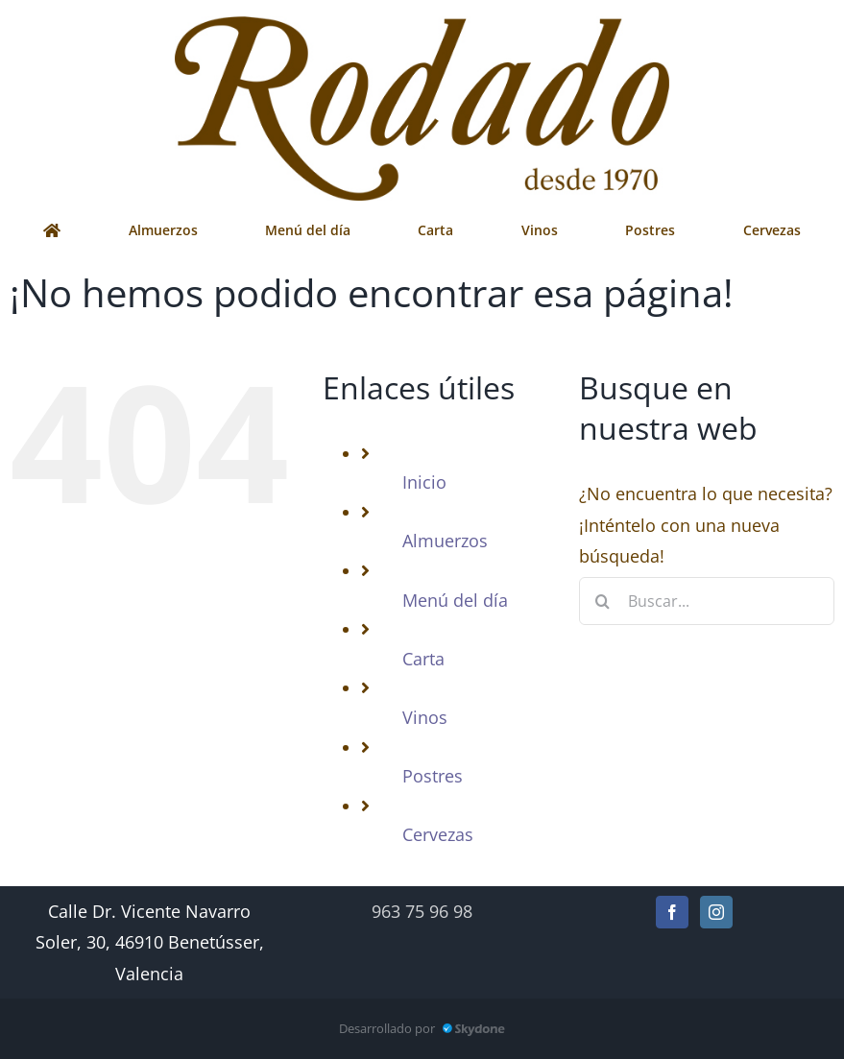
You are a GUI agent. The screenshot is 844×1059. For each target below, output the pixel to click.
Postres (432, 775)
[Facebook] (672, 912)
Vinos (424, 717)
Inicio (424, 481)
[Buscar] (603, 601)
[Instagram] (716, 912)
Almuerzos (445, 540)
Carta (423, 658)
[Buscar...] (706, 601)
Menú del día (455, 600)
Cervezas (437, 834)
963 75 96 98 (422, 911)
